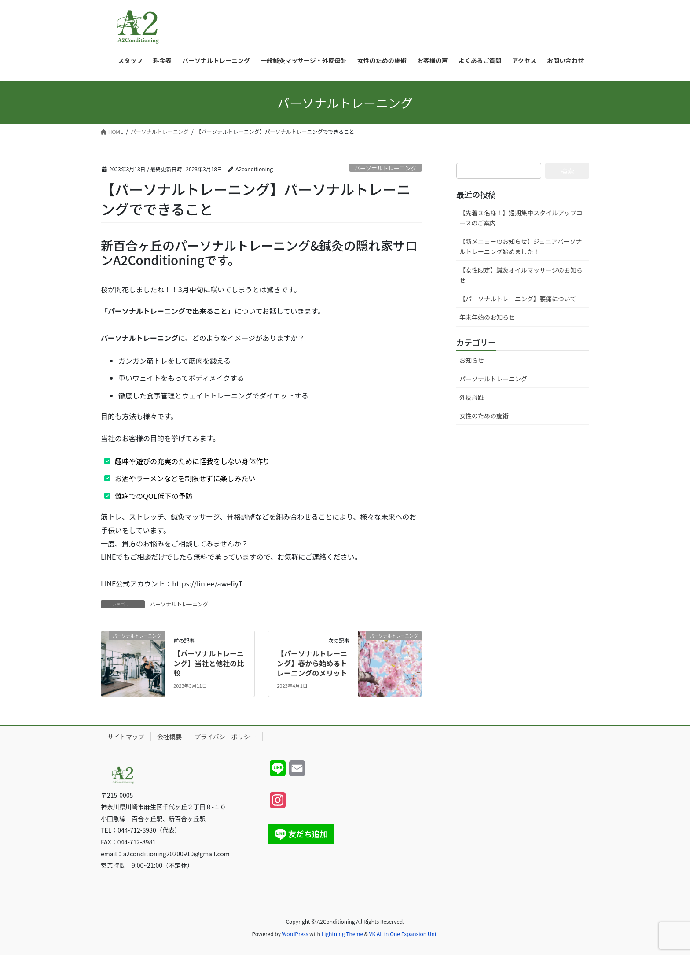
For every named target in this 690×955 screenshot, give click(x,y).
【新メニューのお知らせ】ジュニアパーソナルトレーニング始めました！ (520, 246)
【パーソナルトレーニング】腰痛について (517, 298)
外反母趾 (471, 397)
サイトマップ (125, 736)
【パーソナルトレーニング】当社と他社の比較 (208, 663)
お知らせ (471, 360)
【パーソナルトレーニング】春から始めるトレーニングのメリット (312, 663)
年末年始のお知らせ (487, 317)
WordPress (295, 933)
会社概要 (169, 736)
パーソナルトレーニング (385, 168)
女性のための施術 (484, 415)
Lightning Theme (342, 933)
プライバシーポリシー (225, 736)
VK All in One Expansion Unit (403, 933)
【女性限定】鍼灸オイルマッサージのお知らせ (521, 274)
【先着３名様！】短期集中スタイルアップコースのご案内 (521, 217)
